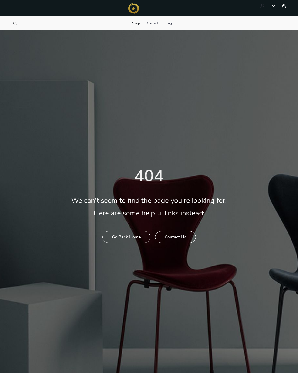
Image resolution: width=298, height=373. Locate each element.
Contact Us (175, 237)
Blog (168, 23)
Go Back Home (126, 237)
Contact (152, 23)
